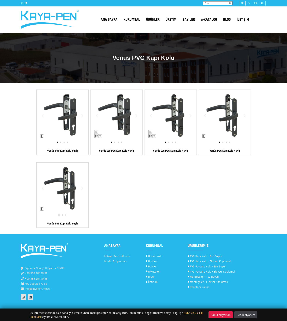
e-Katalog (153, 272)
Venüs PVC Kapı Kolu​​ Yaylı (62, 223)
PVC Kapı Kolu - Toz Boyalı (205, 256)
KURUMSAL (131, 19)
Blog (150, 277)
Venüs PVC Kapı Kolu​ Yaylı (62, 151)
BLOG (227, 19)
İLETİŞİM (243, 19)
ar (262, 3)
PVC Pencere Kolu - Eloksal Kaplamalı (212, 272)
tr (242, 3)
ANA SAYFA (109, 19)
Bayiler (151, 267)
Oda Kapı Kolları (199, 287)
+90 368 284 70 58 (34, 284)
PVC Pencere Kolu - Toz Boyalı (207, 267)
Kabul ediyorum (220, 315)
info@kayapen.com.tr (35, 289)
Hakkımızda (154, 256)
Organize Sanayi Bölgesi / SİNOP (42, 268)
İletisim (151, 282)
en (249, 3)
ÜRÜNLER (153, 19)
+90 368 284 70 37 (34, 273)
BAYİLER (188, 19)
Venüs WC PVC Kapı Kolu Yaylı (116, 151)
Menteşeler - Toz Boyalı (203, 277)
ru (255, 3)
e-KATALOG (209, 19)
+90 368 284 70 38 (34, 279)
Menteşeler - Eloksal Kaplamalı (208, 282)
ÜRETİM (171, 19)
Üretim (151, 261)
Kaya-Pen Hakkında (117, 256)
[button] (42, 115)
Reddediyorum (246, 315)
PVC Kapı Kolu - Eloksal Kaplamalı (209, 261)
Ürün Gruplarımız (115, 261)
